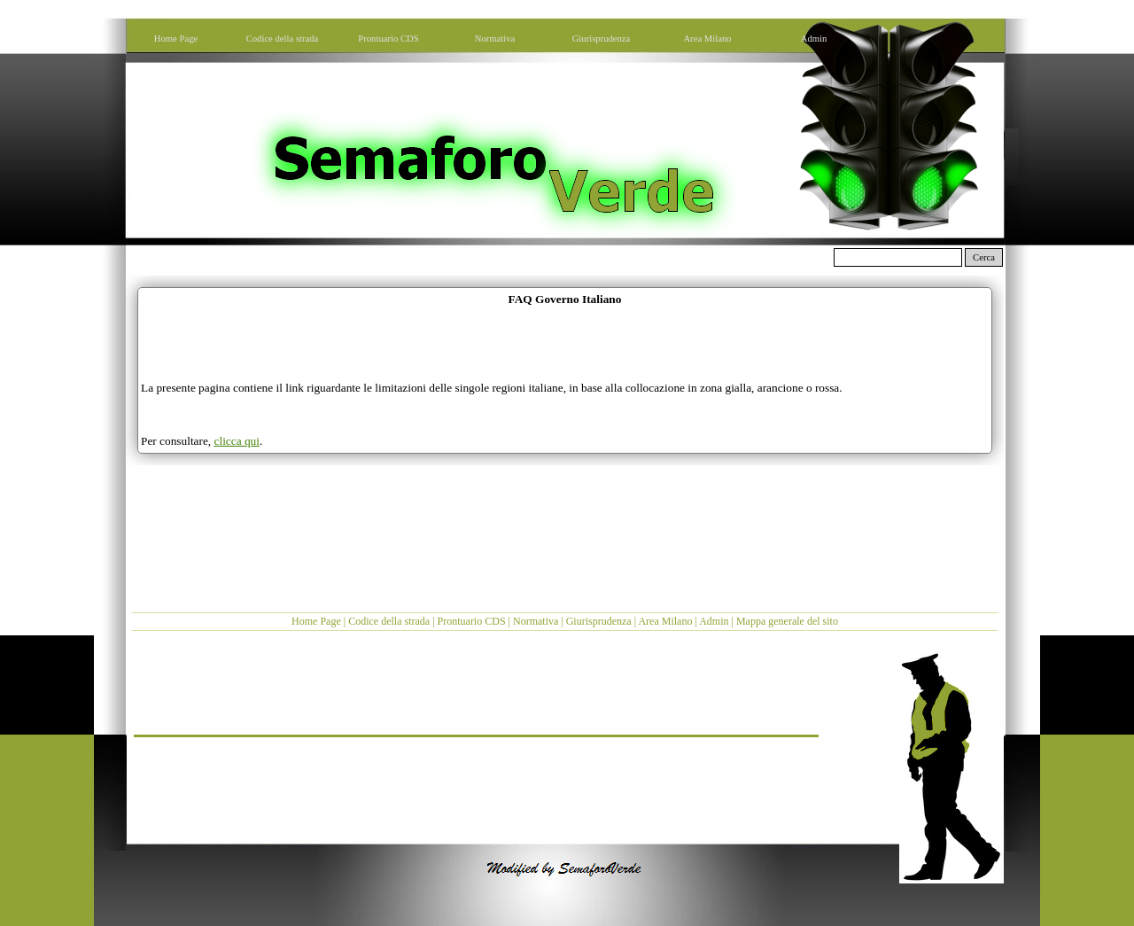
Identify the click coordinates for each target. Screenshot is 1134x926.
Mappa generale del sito (787, 621)
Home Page (316, 621)
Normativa (535, 621)
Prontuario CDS (472, 621)
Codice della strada (389, 621)
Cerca (984, 257)
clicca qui (237, 440)
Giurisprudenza (599, 621)
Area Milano (665, 621)
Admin (713, 621)
